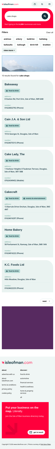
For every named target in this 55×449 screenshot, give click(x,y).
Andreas (7, 39)
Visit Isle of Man (46, 444)
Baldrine (30, 39)
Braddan (47, 44)
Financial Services (26, 382)
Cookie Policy (6, 393)
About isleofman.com (7, 379)
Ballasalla (8, 44)
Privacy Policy (7, 389)
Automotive (24, 378)
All (21, 397)
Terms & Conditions (9, 385)
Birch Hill (34, 44)
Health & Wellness (26, 387)
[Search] (45, 16)
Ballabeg (43, 39)
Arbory (19, 39)
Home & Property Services (26, 392)
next (46, 301)
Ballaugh (21, 44)
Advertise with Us (8, 374)
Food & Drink (25, 374)
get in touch (36, 432)
